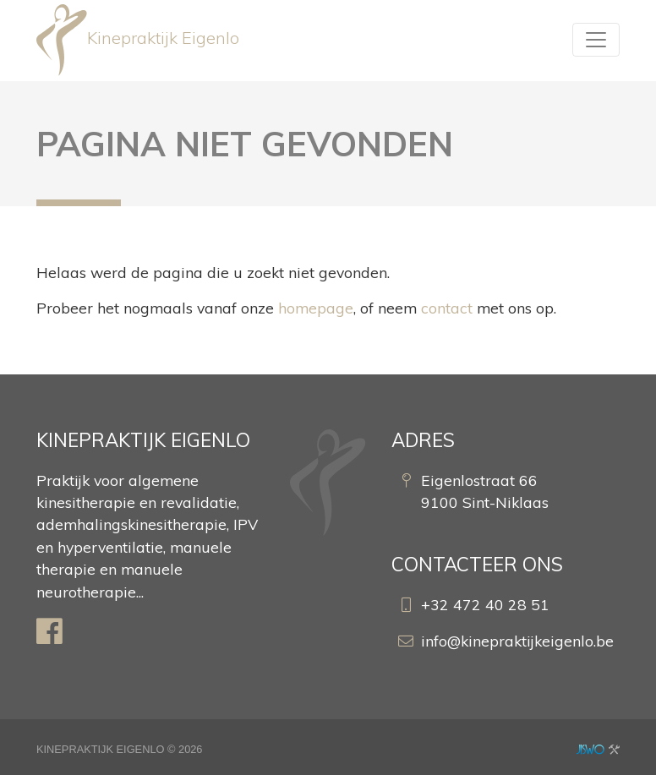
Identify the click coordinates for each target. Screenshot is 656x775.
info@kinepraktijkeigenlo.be (517, 640)
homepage (315, 307)
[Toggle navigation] (596, 40)
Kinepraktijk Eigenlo (137, 40)
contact (447, 307)
